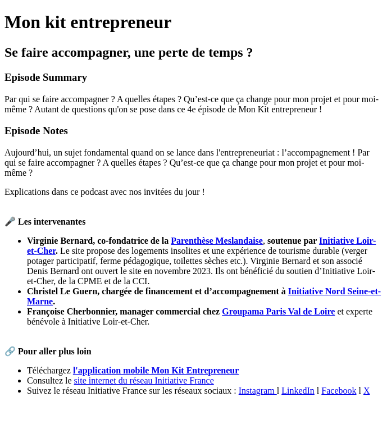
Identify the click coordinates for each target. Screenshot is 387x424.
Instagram (258, 390)
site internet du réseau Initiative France (144, 380)
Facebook (338, 390)
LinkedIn (298, 390)
